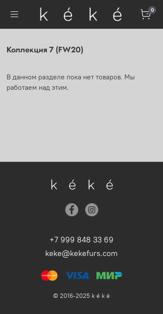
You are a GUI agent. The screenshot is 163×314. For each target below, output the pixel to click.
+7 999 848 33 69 (81, 240)
